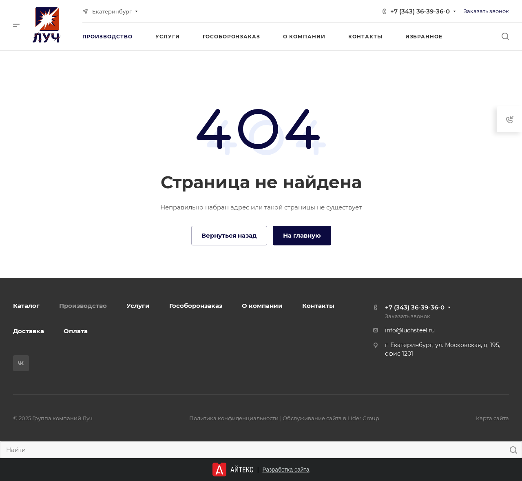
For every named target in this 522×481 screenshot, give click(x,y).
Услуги (138, 306)
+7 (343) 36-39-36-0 (420, 11)
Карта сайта (492, 418)
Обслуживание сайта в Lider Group (331, 418)
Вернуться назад (229, 235)
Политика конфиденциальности (234, 418)
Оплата (76, 331)
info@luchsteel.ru (410, 330)
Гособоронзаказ (195, 306)
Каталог (26, 306)
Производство (83, 306)
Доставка (28, 331)
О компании (262, 306)
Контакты (318, 306)
